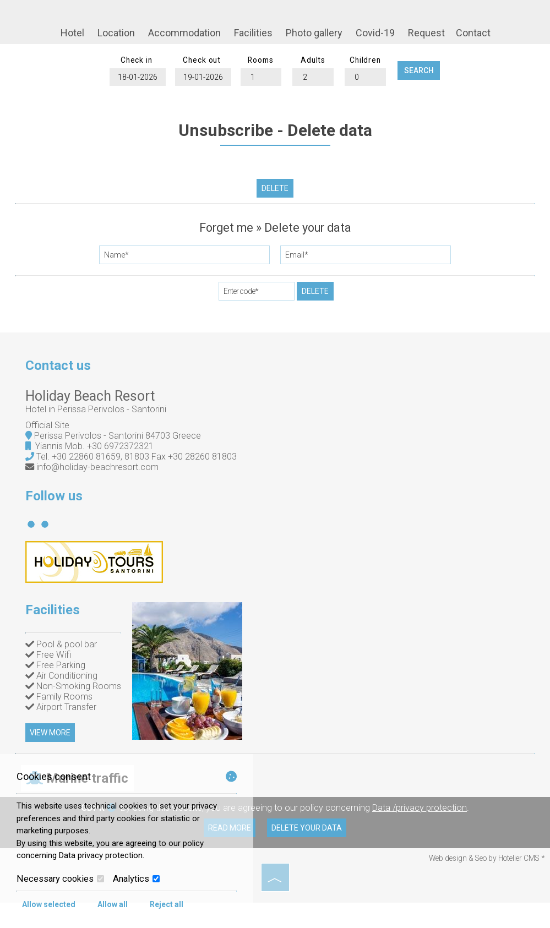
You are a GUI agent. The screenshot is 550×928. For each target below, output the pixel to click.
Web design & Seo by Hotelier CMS (485, 884)
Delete (275, 194)
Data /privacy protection (419, 833)
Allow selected (48, 904)
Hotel (72, 33)
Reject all (166, 904)
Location (115, 33)
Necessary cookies (60, 879)
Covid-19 (374, 33)
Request (425, 33)
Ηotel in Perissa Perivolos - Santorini (98, 420)
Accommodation (184, 33)
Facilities (252, 33)
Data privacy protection (101, 855)
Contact (472, 33)
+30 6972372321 (122, 457)
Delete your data (308, 853)
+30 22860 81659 (88, 467)
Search (426, 74)
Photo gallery (313, 33)
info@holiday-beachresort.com (100, 478)
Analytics (136, 879)
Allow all (112, 904)
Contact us (60, 375)
